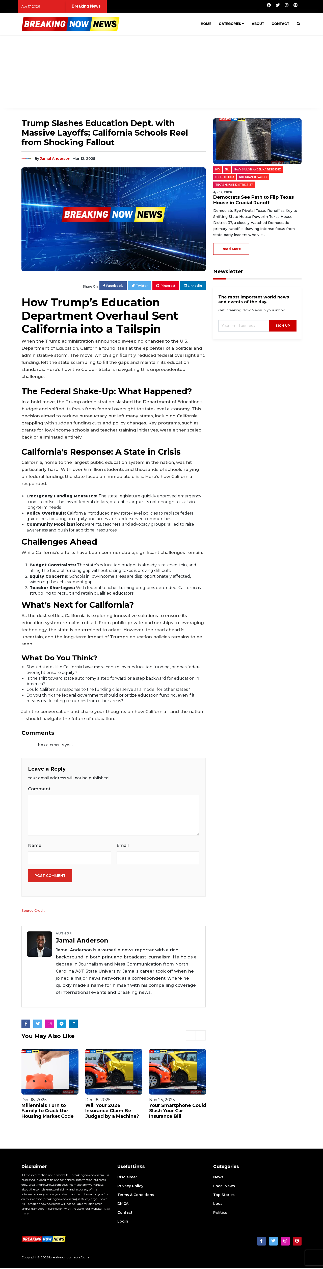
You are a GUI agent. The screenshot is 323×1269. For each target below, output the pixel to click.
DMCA (122, 1204)
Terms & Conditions (135, 1195)
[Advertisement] (161, 73)
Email (123, 845)
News (218, 1178)
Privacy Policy (130, 1186)
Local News (224, 1186)
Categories (230, 23)
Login (122, 1222)
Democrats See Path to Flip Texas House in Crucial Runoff (120, 6)
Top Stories (224, 1195)
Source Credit (33, 911)
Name (34, 845)
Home (206, 23)
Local (218, 1204)
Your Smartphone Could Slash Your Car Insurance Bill (177, 1111)
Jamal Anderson (55, 158)
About (258, 23)
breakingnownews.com (69, 1258)
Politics (220, 1213)
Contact (280, 23)
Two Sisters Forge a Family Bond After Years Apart (236, 6)
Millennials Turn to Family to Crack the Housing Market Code (47, 1111)
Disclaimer (127, 1178)
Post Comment (50, 876)
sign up (283, 325)
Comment (39, 788)
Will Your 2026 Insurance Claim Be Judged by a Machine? (112, 1111)
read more (231, 249)
